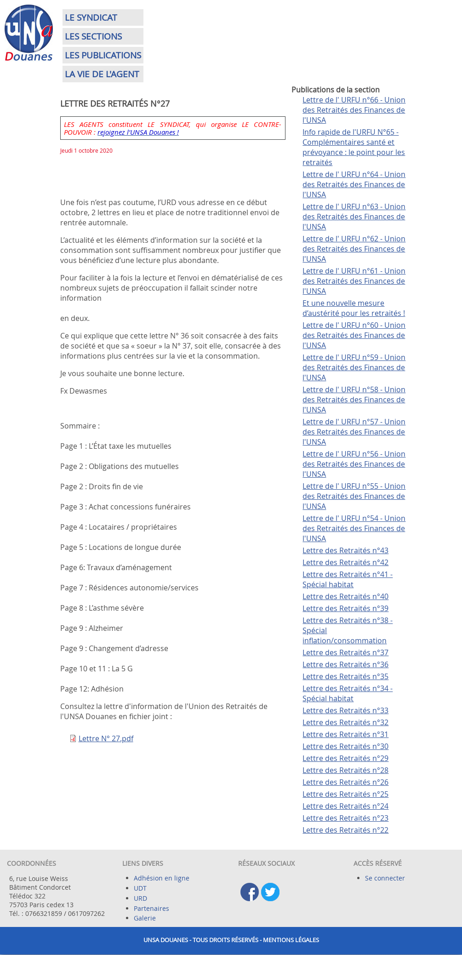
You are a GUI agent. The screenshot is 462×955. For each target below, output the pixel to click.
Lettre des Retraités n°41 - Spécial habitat (347, 579)
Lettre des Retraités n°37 (345, 652)
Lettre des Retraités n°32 (345, 722)
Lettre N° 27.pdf (106, 738)
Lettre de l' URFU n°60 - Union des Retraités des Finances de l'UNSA (353, 335)
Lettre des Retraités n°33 (345, 710)
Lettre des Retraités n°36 (345, 664)
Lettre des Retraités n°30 (345, 746)
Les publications (103, 55)
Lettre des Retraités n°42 (345, 562)
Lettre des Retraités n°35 (345, 676)
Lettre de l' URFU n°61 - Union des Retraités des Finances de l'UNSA (353, 281)
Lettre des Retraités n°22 (345, 830)
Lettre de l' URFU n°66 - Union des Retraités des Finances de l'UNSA (353, 110)
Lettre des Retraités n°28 (345, 770)
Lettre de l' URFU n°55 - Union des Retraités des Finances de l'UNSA (353, 496)
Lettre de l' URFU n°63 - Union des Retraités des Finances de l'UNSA (353, 216)
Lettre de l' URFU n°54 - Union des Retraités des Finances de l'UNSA (353, 528)
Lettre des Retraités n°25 (345, 794)
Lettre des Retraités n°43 (345, 550)
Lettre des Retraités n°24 (345, 806)
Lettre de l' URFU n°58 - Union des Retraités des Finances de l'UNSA (353, 399)
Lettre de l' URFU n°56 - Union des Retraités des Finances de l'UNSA (353, 464)
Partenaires (151, 908)
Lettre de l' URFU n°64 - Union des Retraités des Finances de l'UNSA (353, 184)
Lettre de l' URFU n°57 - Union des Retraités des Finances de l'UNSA (353, 432)
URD (140, 898)
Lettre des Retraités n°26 (345, 782)
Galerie (145, 918)
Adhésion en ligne (161, 878)
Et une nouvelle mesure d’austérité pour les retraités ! (353, 308)
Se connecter (385, 878)
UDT (140, 888)
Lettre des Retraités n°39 (345, 608)
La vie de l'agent (102, 74)
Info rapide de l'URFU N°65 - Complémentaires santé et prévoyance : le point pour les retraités (353, 147)
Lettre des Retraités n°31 (345, 734)
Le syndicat (91, 17)
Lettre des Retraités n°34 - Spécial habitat (347, 693)
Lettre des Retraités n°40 (345, 596)
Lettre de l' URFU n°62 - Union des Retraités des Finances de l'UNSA (353, 249)
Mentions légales (291, 940)
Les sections (93, 36)
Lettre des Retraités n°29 (345, 758)
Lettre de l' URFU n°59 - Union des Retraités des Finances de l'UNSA (353, 367)
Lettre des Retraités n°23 (345, 818)
